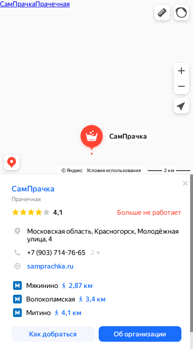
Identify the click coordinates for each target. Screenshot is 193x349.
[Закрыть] (185, 183)
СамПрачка (33, 188)
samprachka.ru (50, 266)
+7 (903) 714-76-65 (49, 252)
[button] (162, 12)
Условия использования (114, 170)
